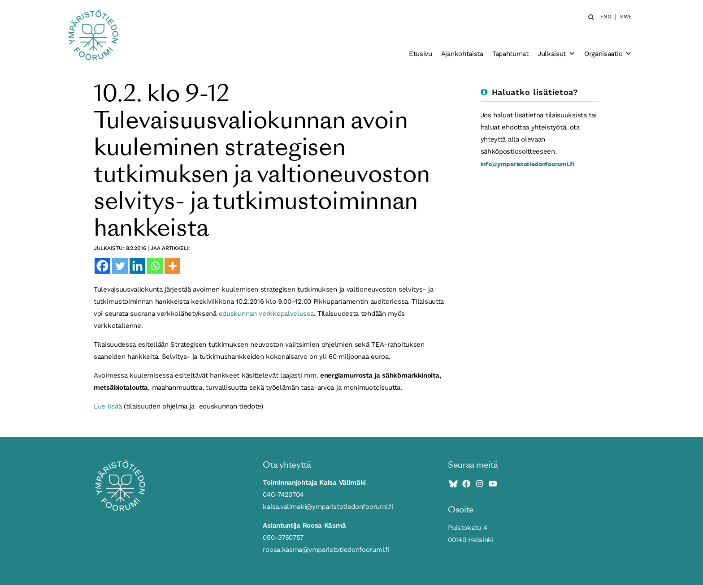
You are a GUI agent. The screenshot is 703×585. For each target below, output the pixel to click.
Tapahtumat (510, 54)
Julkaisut (556, 54)
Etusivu (420, 54)
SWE (626, 17)
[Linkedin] (137, 266)
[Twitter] (120, 266)
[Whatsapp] (155, 266)
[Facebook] (102, 266)
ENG (606, 17)
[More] (172, 266)
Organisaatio (608, 54)
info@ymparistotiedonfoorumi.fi (527, 163)
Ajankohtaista (462, 54)
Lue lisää (108, 406)
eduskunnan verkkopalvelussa (266, 314)
